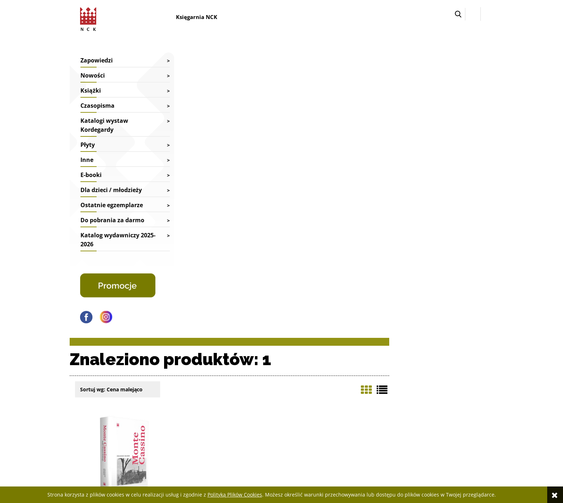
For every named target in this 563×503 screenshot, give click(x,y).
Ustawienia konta (342, 380)
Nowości (92, 75)
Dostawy (248, 380)
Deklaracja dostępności (433, 380)
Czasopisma (97, 106)
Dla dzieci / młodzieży (111, 190)
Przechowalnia (339, 390)
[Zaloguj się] (473, 14)
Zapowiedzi (96, 60)
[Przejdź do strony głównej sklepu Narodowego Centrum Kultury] (89, 18)
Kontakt (162, 371)
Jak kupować (422, 371)
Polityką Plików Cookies (235, 494)
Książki (90, 90)
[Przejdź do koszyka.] (487, 14)
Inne (86, 160)
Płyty (87, 145)
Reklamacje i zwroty (260, 390)
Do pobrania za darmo (112, 220)
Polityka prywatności (431, 409)
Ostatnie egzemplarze (111, 205)
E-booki (91, 175)
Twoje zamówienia (343, 371)
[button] (458, 14)
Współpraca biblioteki (177, 380)
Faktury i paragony (259, 371)
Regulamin (420, 399)
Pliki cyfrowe (422, 390)
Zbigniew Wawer (218, 227)
